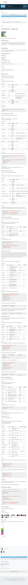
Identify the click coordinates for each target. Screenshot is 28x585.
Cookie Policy (18, 582)
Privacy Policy (15, 582)
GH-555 (11, 168)
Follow (14, 16)
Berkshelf (5, 20)
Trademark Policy (22, 582)
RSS (2, 11)
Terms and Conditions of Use (9, 582)
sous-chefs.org (7, 44)
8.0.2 (13, 14)
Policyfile (3, 20)
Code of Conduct (4, 582)
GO (25, 6)
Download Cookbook (14, 572)
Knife (7, 20)
